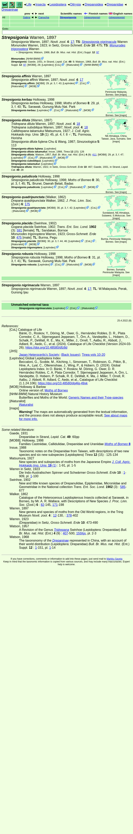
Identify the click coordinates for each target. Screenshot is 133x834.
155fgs (81, 533)
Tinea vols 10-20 (93, 354)
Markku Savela (114, 558)
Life (29, 4)
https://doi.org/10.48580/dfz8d (46, 347)
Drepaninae (10, 9)
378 (69, 515)
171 (55, 504)
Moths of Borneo (56, 390)
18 (78, 123)
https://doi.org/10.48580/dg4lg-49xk (63, 383)
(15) (70, 151)
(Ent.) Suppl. (73, 52)
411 (94, 154)
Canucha (43, 17)
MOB (33, 86)
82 (42, 504)
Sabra (26, 17)
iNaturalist (72, 64)
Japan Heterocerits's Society (39, 354)
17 (72, 41)
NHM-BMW (33, 58)
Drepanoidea (94, 4)
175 (27, 204)
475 (19, 237)
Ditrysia (75, 4)
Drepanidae (115, 4)
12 (55, 515)
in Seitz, (72, 45)
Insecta (40, 4)
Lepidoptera (58, 4)
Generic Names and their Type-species (96, 397)
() (92, 17)
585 (122, 487)
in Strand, (57, 61)
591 (19, 230)
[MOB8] (32, 64)
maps (123, 94)
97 (97, 52)
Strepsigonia (68, 17)
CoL (58, 64)
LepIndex (47, 64)
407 (65, 533)
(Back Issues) (70, 354)
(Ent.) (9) (71, 154)
